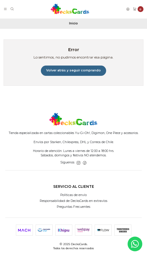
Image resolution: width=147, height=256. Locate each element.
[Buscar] (12, 9)
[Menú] (5, 9)
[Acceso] (128, 9)
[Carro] (138, 9)
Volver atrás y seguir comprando (73, 70)
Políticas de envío (73, 195)
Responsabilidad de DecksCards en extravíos (73, 201)
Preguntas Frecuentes (73, 207)
